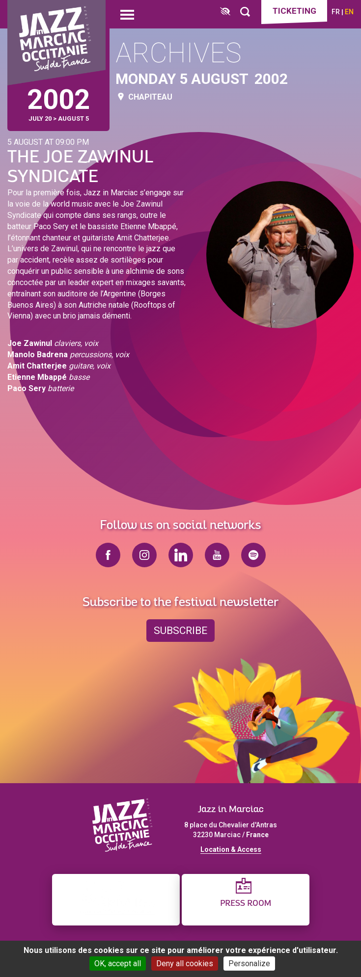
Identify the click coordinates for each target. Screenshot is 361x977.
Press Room (245, 903)
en (349, 12)
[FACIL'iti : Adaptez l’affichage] (225, 12)
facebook (108, 555)
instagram (144, 555)
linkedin (180, 555)
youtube (217, 555)
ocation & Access (232, 849)
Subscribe (180, 630)
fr (336, 12)
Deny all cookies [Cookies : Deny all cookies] (184, 963)
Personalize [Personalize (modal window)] (249, 963)
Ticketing (294, 11)
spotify (253, 555)
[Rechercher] (245, 12)
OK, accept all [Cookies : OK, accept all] (117, 963)
